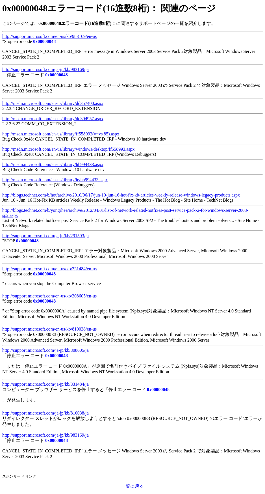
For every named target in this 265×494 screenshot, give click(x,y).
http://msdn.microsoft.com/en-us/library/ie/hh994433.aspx (55, 179)
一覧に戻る (132, 486)
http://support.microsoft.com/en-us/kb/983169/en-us (49, 36)
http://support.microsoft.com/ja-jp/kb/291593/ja (45, 235)
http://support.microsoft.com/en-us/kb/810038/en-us (49, 329)
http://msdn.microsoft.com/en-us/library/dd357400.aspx (52, 103)
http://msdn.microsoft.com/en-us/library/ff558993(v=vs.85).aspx (60, 133)
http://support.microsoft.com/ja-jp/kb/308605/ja (45, 350)
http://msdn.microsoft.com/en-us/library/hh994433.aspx (52, 164)
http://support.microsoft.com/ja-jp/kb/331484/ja (45, 384)
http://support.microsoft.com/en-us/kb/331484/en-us (49, 268)
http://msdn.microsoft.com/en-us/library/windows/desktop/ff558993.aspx (68, 149)
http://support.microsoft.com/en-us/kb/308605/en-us (49, 296)
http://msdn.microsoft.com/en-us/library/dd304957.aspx (52, 118)
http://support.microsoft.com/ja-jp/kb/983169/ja (45, 69)
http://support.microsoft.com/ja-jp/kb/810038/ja (45, 413)
